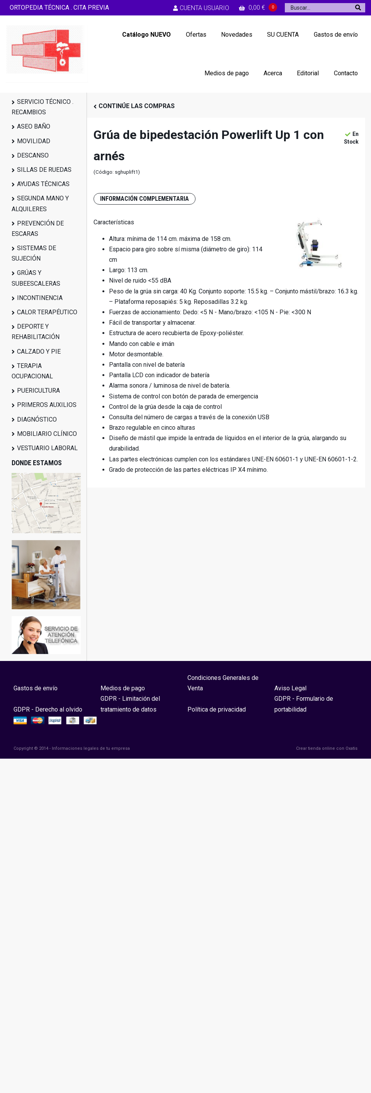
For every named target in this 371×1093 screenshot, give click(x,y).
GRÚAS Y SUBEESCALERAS (36, 278)
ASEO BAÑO (33, 126)
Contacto (346, 73)
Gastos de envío (336, 34)
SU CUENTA (283, 34)
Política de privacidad (216, 709)
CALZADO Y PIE (39, 351)
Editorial (308, 73)
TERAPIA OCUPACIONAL (32, 371)
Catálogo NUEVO (146, 34)
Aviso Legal (290, 688)
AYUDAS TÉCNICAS (43, 184)
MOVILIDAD (33, 141)
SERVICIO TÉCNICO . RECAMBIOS (42, 107)
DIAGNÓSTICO (37, 419)
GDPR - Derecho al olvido (48, 709)
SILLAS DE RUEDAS (44, 169)
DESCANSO (33, 155)
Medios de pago (226, 73)
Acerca (273, 73)
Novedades (236, 34)
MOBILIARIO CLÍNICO (47, 433)
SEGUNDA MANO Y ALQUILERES (40, 203)
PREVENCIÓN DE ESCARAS (38, 228)
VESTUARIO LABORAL (47, 448)
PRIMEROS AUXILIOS (47, 404)
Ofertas (196, 34)
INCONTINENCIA (40, 298)
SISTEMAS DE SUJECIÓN (34, 253)
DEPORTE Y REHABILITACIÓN (36, 332)
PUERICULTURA (38, 390)
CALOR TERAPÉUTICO (47, 312)
